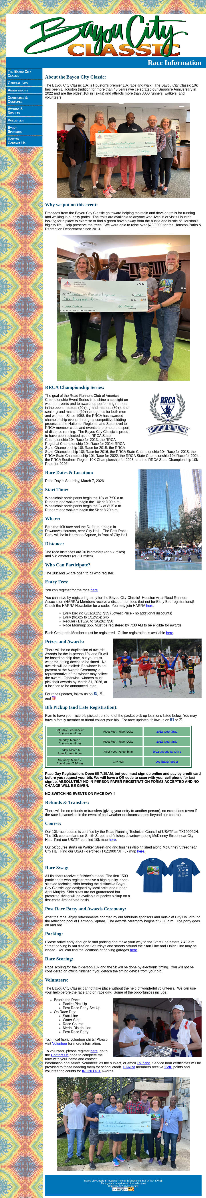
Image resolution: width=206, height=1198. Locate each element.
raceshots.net (139, 1183)
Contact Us (60, 1055)
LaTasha (143, 1063)
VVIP (168, 1067)
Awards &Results (15, 111)
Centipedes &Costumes (18, 99)
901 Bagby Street (167, 761)
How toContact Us (17, 141)
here (94, 590)
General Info (18, 83)
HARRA (129, 1067)
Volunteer (16, 120)
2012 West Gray (166, 731)
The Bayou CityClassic (19, 73)
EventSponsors (15, 129)
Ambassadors (18, 90)
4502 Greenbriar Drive (167, 751)
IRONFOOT (91, 1071)
